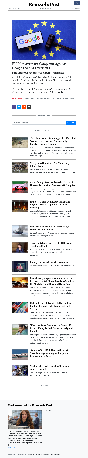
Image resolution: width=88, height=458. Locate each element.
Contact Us (31, 454)
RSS (48, 410)
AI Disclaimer (56, 454)
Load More (44, 386)
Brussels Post (44, 4)
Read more (16, 101)
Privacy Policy (46, 454)
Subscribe (71, 122)
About (38, 454)
